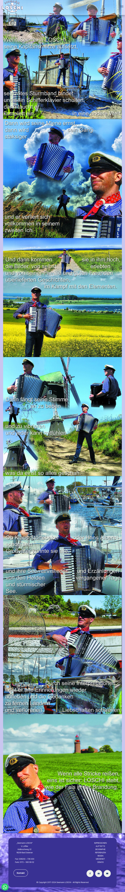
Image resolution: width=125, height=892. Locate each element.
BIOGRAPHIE (100, 849)
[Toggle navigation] (121, 6)
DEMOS (100, 862)
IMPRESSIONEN (100, 843)
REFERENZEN (100, 852)
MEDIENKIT (100, 859)
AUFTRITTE (100, 846)
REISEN (100, 856)
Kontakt (21, 873)
